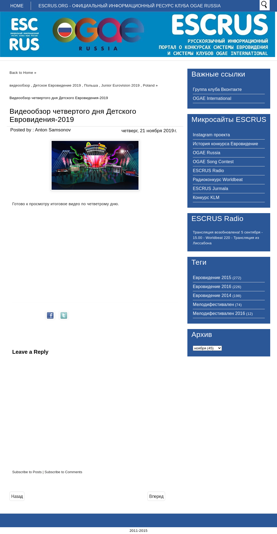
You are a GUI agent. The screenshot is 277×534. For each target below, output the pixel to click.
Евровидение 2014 (212, 295)
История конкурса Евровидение (225, 143)
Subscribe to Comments (63, 472)
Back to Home (21, 73)
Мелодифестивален (213, 304)
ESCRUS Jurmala (210, 188)
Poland (149, 85)
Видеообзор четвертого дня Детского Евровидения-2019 (73, 115)
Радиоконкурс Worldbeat (218, 179)
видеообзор (20, 85)
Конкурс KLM (206, 197)
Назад (17, 496)
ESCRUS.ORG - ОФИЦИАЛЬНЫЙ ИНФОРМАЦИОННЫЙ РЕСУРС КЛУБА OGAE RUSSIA (130, 6)
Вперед (156, 496)
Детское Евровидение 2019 (57, 85)
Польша (91, 85)
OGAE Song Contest (213, 161)
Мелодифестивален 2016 (219, 313)
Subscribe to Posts (27, 472)
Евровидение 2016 (212, 286)
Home (17, 6)
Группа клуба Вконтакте (217, 89)
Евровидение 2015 (212, 277)
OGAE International (212, 98)
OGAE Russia (206, 152)
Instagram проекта (211, 134)
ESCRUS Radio (208, 170)
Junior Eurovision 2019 (120, 85)
